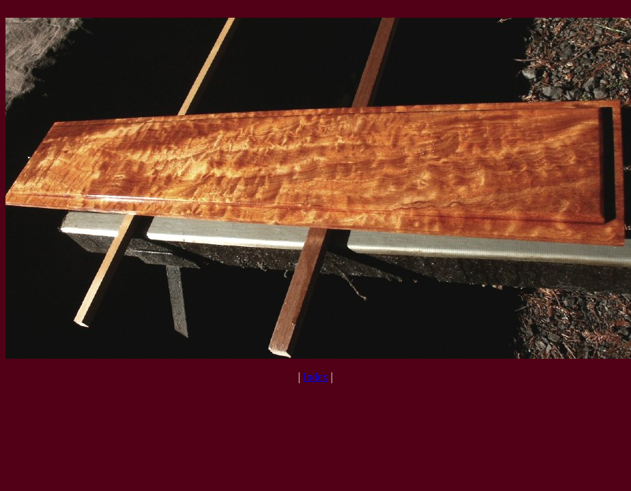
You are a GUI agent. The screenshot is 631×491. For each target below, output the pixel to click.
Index (315, 377)
